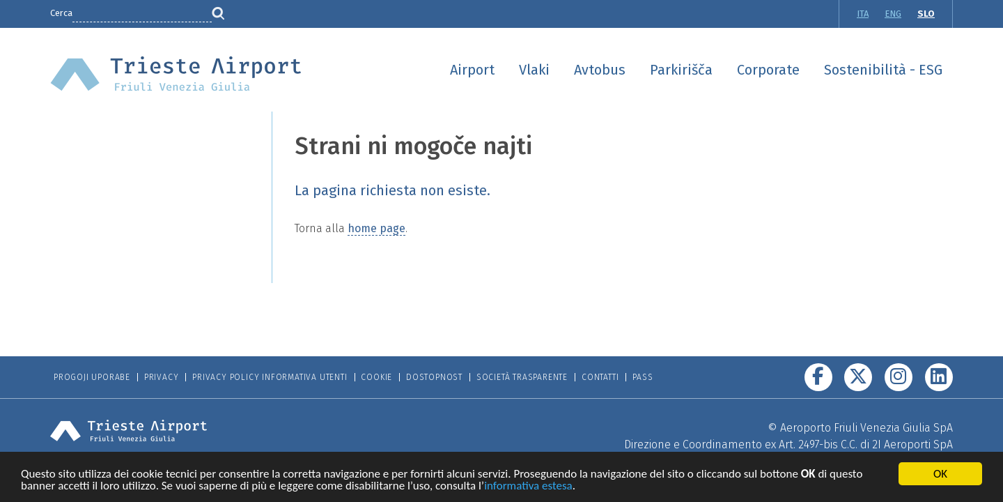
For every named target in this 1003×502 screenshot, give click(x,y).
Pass (642, 377)
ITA (863, 13)
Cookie (376, 377)
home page (376, 228)
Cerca (61, 13)
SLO (926, 13)
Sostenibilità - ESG (883, 69)
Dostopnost (434, 377)
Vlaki (534, 69)
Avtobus (599, 69)
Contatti (600, 377)
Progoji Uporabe (92, 377)
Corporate (768, 69)
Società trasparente (522, 377)
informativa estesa (528, 487)
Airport (472, 69)
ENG (893, 13)
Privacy (161, 377)
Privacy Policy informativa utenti (269, 377)
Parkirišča (681, 69)
